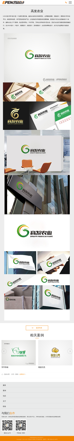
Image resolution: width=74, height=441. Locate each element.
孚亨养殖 (4, 367)
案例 (16, 374)
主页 (12, 374)
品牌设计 (22, 374)
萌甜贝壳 (41, 367)
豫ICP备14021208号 (53, 439)
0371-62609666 (66, 2)
